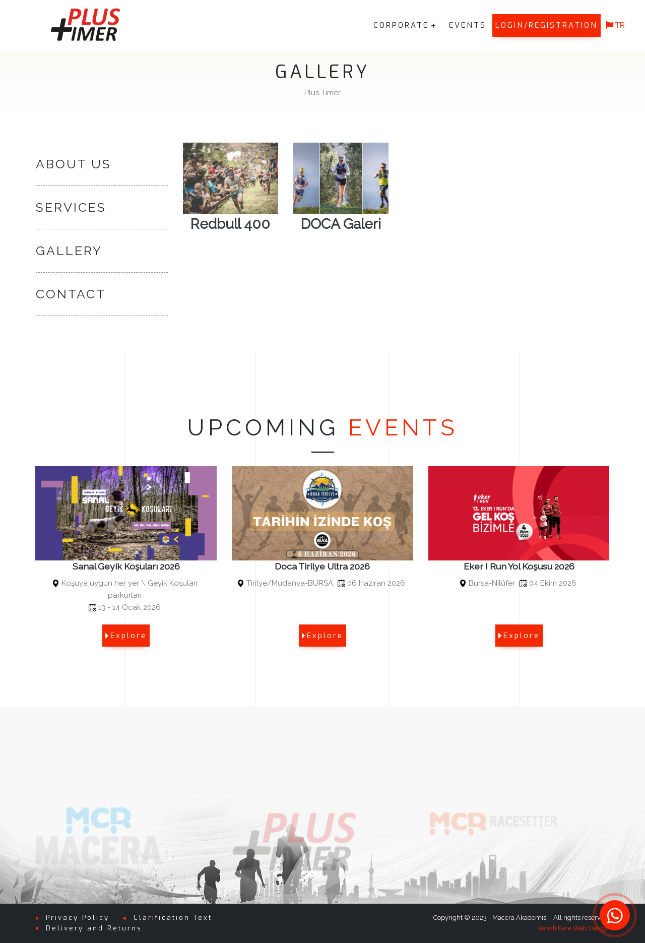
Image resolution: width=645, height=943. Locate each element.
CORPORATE (401, 25)
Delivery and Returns (94, 928)
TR (615, 25)
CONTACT (71, 294)
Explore (126, 636)
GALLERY (69, 250)
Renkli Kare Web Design (573, 928)
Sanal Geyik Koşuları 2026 (126, 566)
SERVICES (71, 207)
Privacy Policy (77, 917)
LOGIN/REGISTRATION (546, 25)
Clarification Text (173, 917)
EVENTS (467, 25)
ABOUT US (73, 164)
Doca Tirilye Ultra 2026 (322, 566)
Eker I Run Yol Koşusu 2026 (519, 566)
